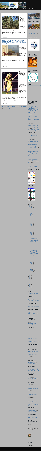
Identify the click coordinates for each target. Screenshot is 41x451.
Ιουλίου (31, 213)
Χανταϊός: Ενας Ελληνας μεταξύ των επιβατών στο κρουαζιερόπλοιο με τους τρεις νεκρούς (33, 339)
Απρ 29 (31, 218)
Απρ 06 (31, 262)
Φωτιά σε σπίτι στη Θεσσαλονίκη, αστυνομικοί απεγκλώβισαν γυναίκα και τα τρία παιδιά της (33, 405)
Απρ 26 (31, 222)
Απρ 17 (31, 232)
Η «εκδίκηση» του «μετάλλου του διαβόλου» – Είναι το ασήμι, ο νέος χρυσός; (33, 306)
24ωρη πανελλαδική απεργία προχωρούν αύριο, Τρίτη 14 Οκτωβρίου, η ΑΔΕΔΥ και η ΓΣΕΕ (33, 128)
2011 (30, 286)
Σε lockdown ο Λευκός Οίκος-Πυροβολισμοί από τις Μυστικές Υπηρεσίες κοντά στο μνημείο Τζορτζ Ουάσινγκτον (33, 410)
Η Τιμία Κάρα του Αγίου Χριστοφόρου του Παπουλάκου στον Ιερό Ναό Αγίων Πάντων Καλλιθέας (33, 162)
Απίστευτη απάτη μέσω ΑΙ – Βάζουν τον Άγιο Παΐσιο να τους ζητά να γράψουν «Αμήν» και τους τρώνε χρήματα (33, 379)
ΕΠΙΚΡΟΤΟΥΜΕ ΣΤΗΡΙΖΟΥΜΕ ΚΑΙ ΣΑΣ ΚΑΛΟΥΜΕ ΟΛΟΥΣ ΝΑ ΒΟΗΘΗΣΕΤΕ (33, 167)
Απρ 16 (31, 233)
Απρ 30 (31, 217)
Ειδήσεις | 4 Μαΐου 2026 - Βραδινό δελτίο (33, 300)
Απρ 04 (31, 264)
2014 (30, 283)
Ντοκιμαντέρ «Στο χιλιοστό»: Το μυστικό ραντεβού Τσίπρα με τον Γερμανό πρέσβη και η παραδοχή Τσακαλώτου (33, 314)
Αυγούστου (31, 212)
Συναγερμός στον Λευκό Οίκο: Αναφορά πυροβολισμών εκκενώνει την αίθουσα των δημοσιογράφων (33, 136)
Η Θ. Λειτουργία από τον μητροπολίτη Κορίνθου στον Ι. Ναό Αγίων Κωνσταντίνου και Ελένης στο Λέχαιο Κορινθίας (33, 147)
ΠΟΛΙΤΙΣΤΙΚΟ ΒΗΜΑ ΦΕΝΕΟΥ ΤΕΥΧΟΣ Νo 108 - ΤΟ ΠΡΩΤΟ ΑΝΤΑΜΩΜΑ (33, 423)
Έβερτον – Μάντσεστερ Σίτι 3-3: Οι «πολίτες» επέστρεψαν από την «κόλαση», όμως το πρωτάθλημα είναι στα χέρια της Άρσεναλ (33, 117)
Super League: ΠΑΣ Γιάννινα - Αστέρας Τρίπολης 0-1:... (34, 243)
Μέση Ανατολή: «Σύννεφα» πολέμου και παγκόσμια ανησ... (34, 248)
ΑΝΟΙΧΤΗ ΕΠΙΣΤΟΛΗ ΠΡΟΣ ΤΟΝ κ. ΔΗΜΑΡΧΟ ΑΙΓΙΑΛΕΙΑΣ (33, 362)
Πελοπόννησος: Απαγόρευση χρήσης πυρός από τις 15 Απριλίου (13, 14)
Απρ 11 (31, 256)
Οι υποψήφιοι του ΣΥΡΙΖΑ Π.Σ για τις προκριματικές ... (34, 252)
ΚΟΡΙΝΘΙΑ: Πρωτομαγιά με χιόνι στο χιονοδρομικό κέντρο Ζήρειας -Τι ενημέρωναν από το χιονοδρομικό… (33, 144)
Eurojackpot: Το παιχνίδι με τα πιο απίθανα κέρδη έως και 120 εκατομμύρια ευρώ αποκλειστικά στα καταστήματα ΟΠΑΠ (33, 369)
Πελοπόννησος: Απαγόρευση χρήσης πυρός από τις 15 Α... (34, 238)
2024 (30, 206)
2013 (30, 284)
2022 (30, 274)
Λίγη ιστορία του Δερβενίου (31, 33)
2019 (30, 277)
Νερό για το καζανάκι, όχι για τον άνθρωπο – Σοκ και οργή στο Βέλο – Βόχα (34, 130)
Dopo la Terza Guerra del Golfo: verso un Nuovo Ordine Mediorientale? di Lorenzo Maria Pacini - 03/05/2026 (33, 389)
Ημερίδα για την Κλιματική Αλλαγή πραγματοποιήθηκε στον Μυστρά (32, 324)
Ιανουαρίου (31, 271)
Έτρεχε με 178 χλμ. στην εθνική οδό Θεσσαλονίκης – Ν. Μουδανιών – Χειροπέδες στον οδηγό (32, 402)
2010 (30, 287)
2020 (30, 276)
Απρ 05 (31, 263)
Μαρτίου (31, 269)
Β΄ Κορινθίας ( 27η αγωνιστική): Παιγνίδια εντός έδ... (34, 253)
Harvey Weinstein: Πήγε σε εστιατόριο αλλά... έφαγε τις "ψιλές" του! (33, 152)
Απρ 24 (31, 224)
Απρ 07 (31, 261)
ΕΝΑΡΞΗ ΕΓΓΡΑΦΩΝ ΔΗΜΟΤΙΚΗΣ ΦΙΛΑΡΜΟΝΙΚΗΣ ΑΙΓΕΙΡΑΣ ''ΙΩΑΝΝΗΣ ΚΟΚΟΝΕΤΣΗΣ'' (33, 294)
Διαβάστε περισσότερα (4, 102)
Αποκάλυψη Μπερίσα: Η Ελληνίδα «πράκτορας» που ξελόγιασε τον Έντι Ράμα (33, 417)
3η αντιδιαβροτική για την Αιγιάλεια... (32, 363)
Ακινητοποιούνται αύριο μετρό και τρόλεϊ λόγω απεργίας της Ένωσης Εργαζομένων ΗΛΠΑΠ (33, 155)
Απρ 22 (31, 226)
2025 (30, 205)
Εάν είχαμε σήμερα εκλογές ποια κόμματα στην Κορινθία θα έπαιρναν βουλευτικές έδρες (33, 141)
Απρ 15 (31, 234)
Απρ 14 (31, 235)
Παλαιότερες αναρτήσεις (22, 106)
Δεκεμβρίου (31, 207)
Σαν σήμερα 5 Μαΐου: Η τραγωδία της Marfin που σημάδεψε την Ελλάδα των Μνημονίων (33, 312)
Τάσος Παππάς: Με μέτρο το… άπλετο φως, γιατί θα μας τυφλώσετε (33, 370)
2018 (30, 278)
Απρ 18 (31, 231)
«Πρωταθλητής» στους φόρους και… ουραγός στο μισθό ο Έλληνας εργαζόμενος (33, 395)
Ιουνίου (31, 214)
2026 (30, 204)
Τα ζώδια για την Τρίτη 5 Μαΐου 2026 (32, 411)
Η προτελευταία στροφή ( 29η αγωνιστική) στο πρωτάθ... (34, 246)
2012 (30, 285)
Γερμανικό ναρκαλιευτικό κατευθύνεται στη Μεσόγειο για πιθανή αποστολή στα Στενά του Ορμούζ (33, 299)
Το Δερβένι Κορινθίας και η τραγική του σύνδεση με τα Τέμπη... (33, 346)
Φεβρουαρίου (31, 270)
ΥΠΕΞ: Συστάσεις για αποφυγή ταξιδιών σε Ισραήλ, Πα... (34, 250)
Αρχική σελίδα (13, 106)
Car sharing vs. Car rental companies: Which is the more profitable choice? (33, 321)
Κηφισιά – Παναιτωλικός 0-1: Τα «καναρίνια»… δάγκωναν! (34, 241)
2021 (30, 275)
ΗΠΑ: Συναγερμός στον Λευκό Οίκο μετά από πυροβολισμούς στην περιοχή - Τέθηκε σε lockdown (33, 342)
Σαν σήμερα (29, 377)
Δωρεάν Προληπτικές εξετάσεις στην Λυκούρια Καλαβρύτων (32, 160)
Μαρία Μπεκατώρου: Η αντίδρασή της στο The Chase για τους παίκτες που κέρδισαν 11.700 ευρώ (33, 120)
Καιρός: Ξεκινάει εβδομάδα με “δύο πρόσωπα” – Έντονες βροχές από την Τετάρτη (33, 125)
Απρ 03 (31, 265)
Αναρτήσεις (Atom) (7, 108)
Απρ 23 (31, 225)
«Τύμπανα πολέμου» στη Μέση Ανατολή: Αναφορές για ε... (34, 240)
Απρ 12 (31, 255)
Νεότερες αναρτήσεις (5, 106)
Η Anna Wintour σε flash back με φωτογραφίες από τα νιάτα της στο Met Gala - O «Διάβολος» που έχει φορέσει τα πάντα (33, 351)
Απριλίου (31, 216)
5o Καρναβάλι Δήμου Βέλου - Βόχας (32, 153)
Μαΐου (31, 215)
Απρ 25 (31, 223)
